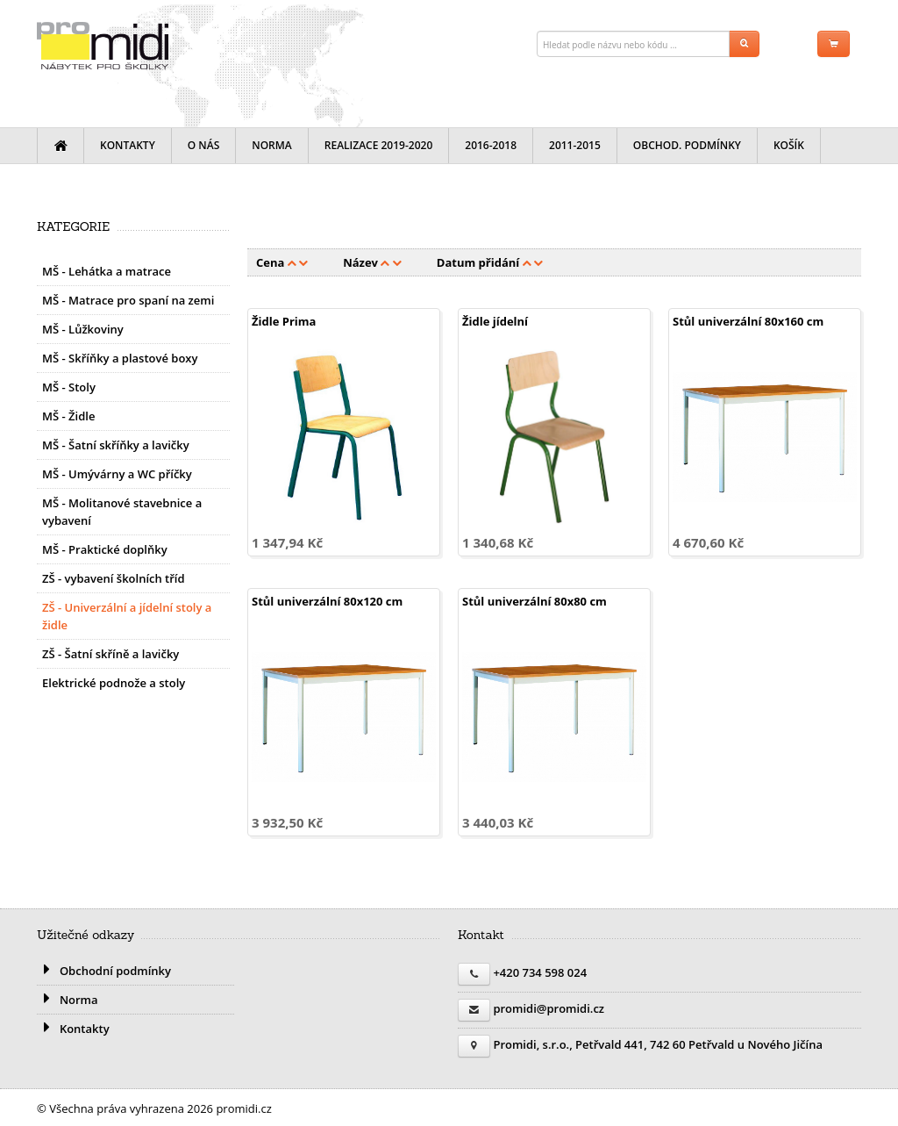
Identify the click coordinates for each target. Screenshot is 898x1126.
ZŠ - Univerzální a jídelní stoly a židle (126, 616)
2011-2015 (575, 145)
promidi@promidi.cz (548, 1008)
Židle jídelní (495, 321)
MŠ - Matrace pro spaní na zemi (128, 300)
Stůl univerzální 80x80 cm (534, 601)
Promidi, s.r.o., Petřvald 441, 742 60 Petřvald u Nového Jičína (658, 1044)
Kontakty (127, 145)
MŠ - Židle (68, 416)
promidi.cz (102, 45)
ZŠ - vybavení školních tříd (113, 578)
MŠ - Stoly (69, 387)
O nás (204, 145)
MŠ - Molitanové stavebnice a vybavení (122, 511)
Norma (272, 145)
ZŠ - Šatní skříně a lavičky (110, 654)
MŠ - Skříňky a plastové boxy (119, 358)
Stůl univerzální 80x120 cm (327, 601)
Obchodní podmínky (104, 971)
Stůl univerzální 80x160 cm (748, 321)
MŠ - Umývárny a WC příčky (117, 474)
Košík (788, 145)
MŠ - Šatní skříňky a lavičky (115, 445)
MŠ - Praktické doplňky (104, 549)
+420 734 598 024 (540, 972)
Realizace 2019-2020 (378, 145)
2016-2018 (491, 145)
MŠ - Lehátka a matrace (106, 271)
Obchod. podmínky (687, 145)
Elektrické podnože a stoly (113, 683)
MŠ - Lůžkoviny (83, 329)
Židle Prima (284, 321)
